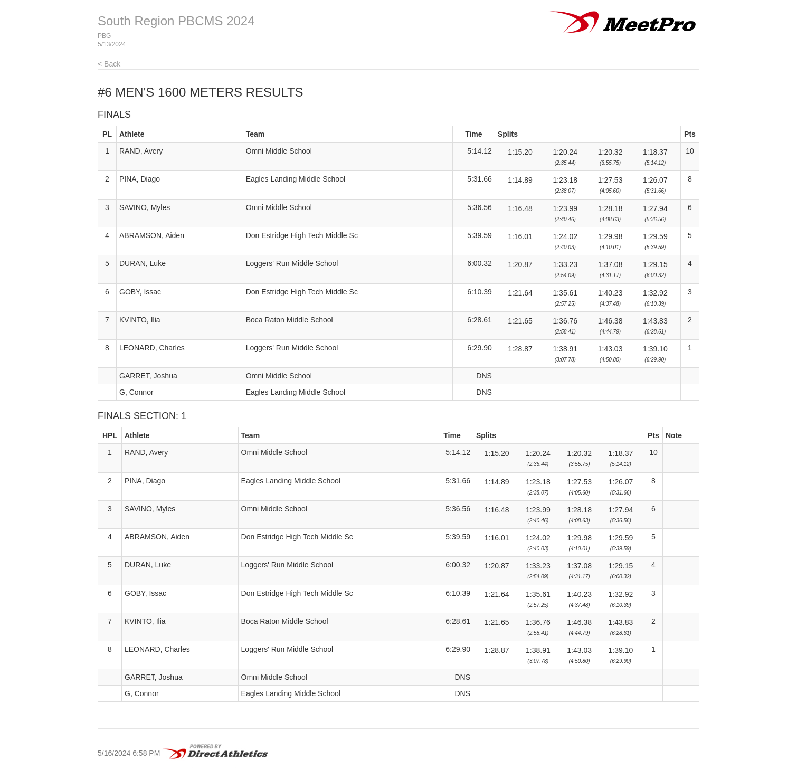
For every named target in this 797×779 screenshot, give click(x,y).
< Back (109, 64)
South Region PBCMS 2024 (176, 21)
